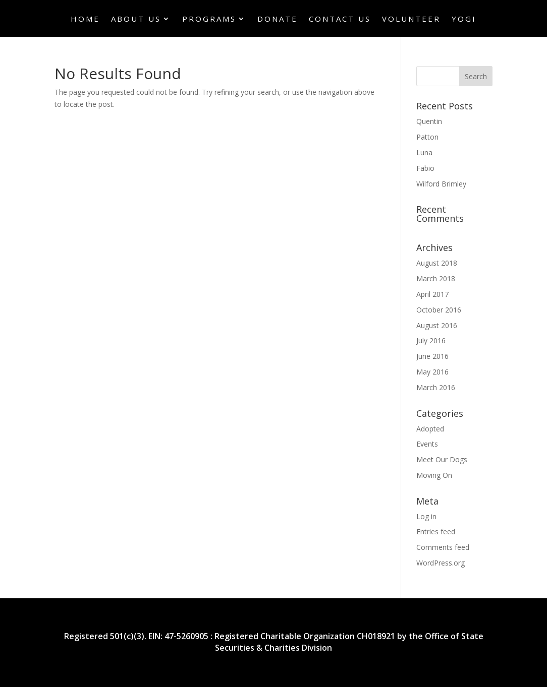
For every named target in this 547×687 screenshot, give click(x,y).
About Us (136, 19)
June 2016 (432, 356)
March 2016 (435, 387)
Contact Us (340, 19)
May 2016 (432, 372)
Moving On (434, 475)
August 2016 (436, 325)
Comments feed (442, 547)
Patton (427, 137)
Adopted (430, 428)
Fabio (425, 168)
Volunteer (411, 19)
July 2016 (431, 340)
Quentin (429, 121)
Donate (277, 19)
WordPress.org (440, 563)
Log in (426, 516)
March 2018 (435, 278)
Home (85, 19)
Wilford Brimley (441, 184)
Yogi (464, 19)
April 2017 (432, 294)
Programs (209, 19)
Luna (424, 152)
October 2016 (438, 310)
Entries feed (435, 531)
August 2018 (436, 263)
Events (427, 444)
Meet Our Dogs (441, 459)
